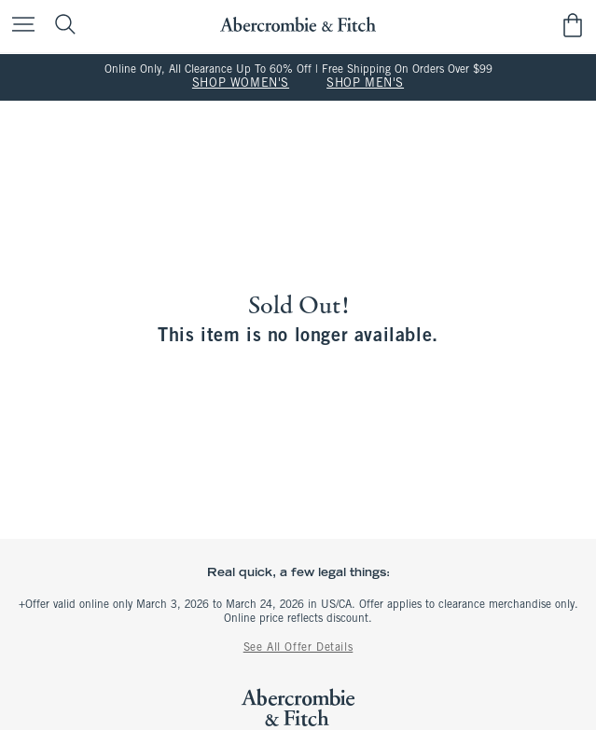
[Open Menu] (18, 25)
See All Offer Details (298, 648)
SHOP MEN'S (365, 84)
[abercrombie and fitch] (298, 24)
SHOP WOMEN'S (240, 84)
